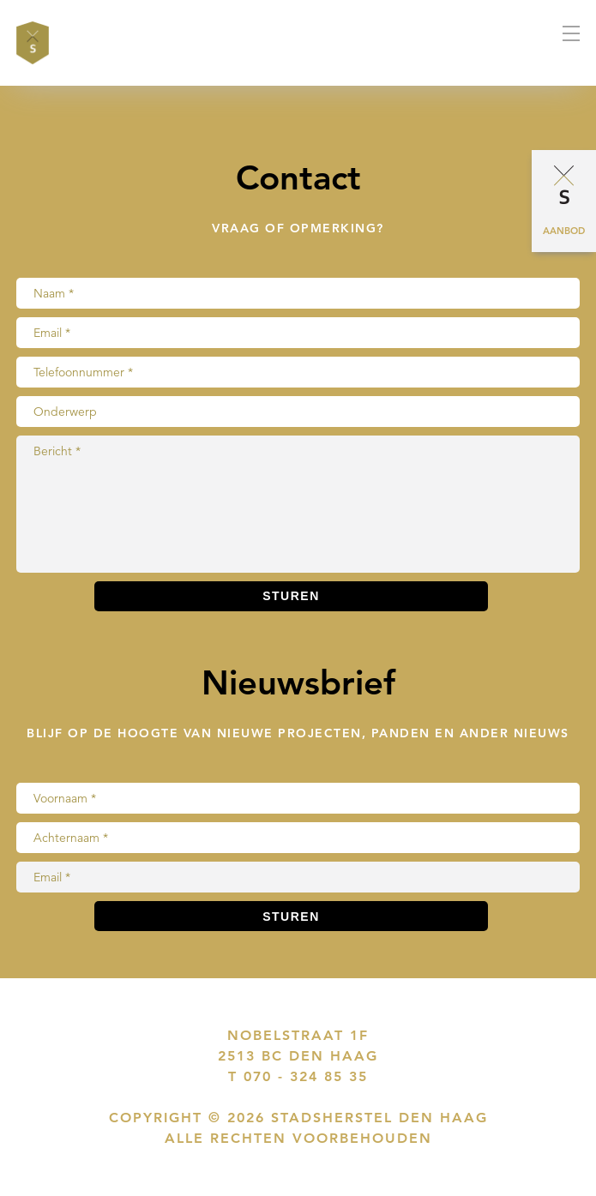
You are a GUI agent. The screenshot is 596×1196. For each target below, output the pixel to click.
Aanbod (564, 231)
